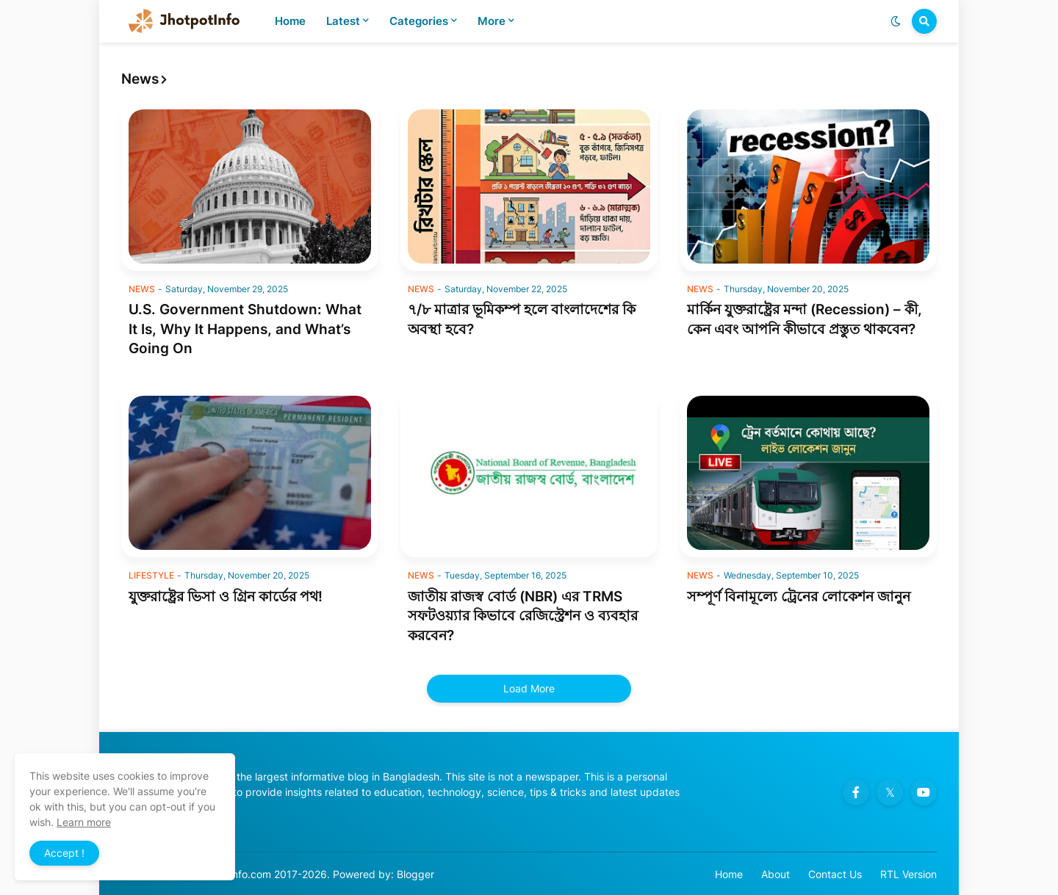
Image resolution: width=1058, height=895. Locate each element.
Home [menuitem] (290, 21)
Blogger (415, 874)
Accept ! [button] (64, 853)
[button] (895, 21)
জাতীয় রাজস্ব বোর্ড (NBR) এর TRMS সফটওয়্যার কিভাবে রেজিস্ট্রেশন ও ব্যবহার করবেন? (523, 616)
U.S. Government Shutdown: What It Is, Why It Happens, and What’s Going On (245, 329)
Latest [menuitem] (343, 21)
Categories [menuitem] (418, 21)
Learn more (84, 822)
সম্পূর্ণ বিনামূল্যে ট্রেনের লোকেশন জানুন (798, 596)
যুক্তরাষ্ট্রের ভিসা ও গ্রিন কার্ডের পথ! (226, 596)
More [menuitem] (491, 21)
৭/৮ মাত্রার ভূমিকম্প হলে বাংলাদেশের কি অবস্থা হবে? (522, 319)
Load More (529, 688)
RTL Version (908, 874)
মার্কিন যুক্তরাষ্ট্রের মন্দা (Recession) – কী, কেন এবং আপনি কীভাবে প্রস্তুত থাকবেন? (804, 319)
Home (729, 874)
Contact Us (835, 874)
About (775, 874)
